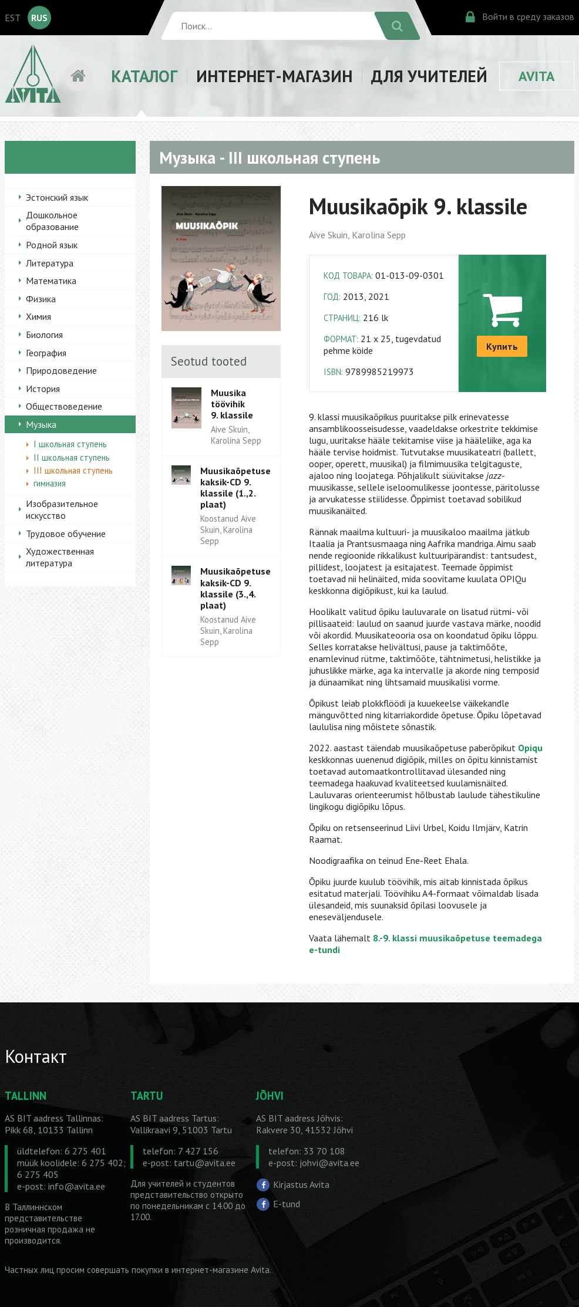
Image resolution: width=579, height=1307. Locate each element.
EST (13, 17)
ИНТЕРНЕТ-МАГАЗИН (274, 76)
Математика (51, 280)
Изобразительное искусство (62, 509)
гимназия (49, 483)
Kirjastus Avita (301, 1184)
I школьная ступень (70, 444)
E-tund (286, 1204)
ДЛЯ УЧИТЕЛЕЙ (429, 76)
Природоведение (61, 370)
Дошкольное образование (52, 220)
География (46, 353)
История (43, 388)
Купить (502, 346)
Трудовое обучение (66, 533)
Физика (41, 299)
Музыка (41, 424)
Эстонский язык (57, 197)
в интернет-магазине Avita (217, 1269)
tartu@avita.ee (204, 1162)
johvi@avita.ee (329, 1162)
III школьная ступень (73, 470)
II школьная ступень (71, 457)
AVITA (537, 76)
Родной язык (52, 245)
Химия (38, 316)
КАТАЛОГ (144, 76)
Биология (44, 334)
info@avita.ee (76, 1186)
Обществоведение (64, 406)
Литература (49, 263)
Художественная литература (60, 557)
